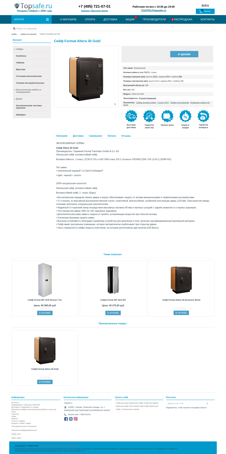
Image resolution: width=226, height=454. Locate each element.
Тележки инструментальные (30, 83)
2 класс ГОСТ (163, 103)
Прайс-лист (16, 434)
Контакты (15, 403)
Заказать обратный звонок (94, 11)
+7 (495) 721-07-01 (94, 6)
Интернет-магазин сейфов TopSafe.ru (59, 445)
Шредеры (21, 114)
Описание (61, 136)
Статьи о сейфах (18, 421)
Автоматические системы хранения (29, 106)
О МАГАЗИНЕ (68, 19)
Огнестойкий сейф (136, 406)
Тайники (20, 62)
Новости (14, 419)
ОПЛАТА (90, 19)
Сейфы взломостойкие (146, 103)
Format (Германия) (147, 98)
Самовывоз (95, 136)
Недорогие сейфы (136, 403)
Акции (13, 416)
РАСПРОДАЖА (183, 19)
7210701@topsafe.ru (153, 10)
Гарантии (15, 414)
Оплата (112, 136)
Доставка (78, 136)
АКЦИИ (130, 19)
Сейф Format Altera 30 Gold (44, 369)
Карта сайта (16, 438)
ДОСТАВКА (110, 19)
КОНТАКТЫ (208, 19)
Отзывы (126, 136)
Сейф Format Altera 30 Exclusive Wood (181, 300)
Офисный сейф (122, 406)
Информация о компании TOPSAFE (25, 405)
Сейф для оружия (151, 403)
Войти (205, 5)
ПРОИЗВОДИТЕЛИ (154, 19)
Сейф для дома (122, 403)
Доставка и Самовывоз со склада (24, 407)
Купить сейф (121, 397)
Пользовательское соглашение (24, 426)
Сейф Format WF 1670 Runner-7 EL (45, 300)
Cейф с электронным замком (127, 409)
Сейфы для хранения (179, 103)
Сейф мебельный (151, 406)
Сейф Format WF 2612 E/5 (113, 300)
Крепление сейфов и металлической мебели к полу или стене (33, 410)
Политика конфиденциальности (24, 430)
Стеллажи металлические (29, 76)
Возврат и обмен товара (21, 423)
